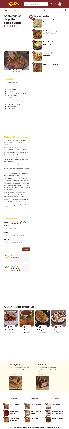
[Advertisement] (17, 38)
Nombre (6, 226)
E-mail (6, 232)
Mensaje (6, 239)
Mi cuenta (53, 4)
